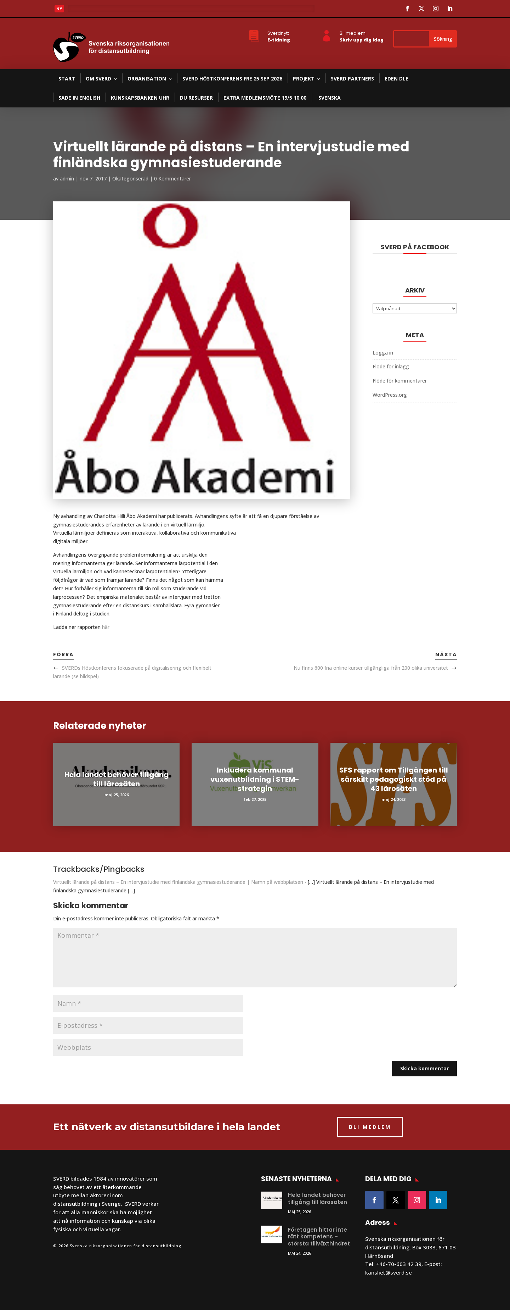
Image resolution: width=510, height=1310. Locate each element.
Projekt (303, 78)
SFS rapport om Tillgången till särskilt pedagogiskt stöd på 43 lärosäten (393, 779)
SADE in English (79, 97)
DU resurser (196, 97)
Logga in (383, 352)
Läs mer (83, 10)
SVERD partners (352, 78)
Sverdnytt (278, 33)
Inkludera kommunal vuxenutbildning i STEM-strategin (254, 779)
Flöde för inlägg (391, 366)
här (105, 627)
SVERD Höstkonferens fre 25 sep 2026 (232, 78)
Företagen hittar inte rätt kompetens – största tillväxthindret (319, 1236)
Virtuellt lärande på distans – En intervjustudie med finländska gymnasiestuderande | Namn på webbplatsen (178, 882)
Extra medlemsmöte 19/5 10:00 (264, 97)
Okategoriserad (130, 178)
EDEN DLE (396, 78)
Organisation (147, 78)
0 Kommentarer (172, 178)
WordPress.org (390, 394)
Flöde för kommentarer (400, 380)
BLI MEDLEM (370, 1126)
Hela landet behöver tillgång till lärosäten (116, 779)
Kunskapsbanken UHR (140, 97)
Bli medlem (353, 33)
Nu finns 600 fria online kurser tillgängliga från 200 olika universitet (371, 667)
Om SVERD (98, 78)
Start (66, 78)
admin (67, 178)
